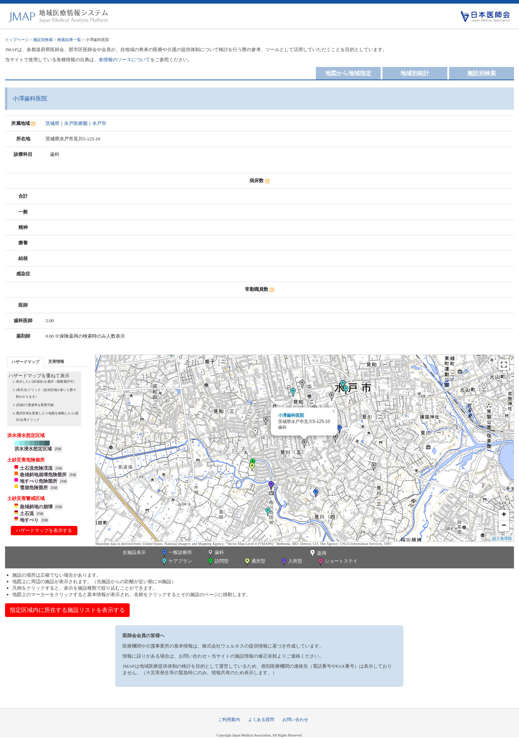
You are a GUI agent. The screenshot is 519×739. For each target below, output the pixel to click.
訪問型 (217, 561)
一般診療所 (176, 553)
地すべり (29, 520)
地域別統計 (415, 73)
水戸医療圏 (76, 123)
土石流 (27, 513)
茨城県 (52, 123)
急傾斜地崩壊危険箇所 (43, 474)
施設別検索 (43, 39)
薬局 (317, 553)
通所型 (254, 561)
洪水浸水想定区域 (33, 448)
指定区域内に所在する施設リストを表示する (67, 610)
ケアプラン (176, 561)
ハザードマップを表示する (44, 530)
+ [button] (503, 515)
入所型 (291, 561)
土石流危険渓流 (36, 468)
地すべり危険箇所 (38, 481)
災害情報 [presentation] (56, 361)
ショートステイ (337, 561)
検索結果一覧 (69, 39)
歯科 (215, 553)
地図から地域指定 (348, 73)
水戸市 (99, 123)
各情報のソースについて (124, 59)
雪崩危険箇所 (34, 487)
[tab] (25, 361)
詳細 (58, 449)
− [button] (503, 526)
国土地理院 (502, 538)
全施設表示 (134, 552)
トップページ (17, 39)
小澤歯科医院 (291, 415)
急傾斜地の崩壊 (36, 506)
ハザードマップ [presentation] (25, 362)
